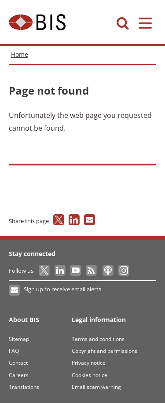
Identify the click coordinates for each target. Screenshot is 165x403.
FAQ (14, 351)
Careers (19, 375)
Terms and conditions (98, 339)
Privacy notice (89, 362)
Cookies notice (89, 375)
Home (19, 54)
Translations (24, 387)
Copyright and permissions (104, 351)
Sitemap (19, 339)
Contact (18, 362)
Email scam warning (96, 387)
